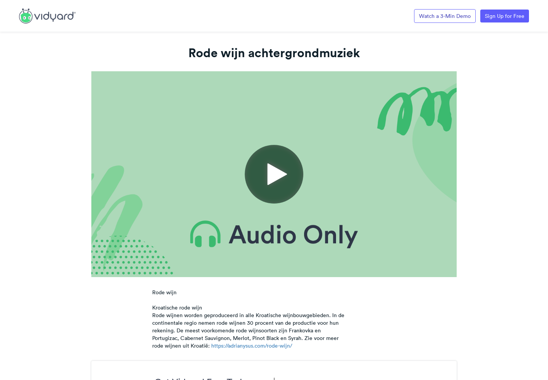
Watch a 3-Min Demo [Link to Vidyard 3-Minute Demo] (445, 16)
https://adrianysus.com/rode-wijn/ (251, 345)
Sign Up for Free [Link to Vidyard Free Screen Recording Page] (504, 16)
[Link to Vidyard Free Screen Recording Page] (47, 15)
